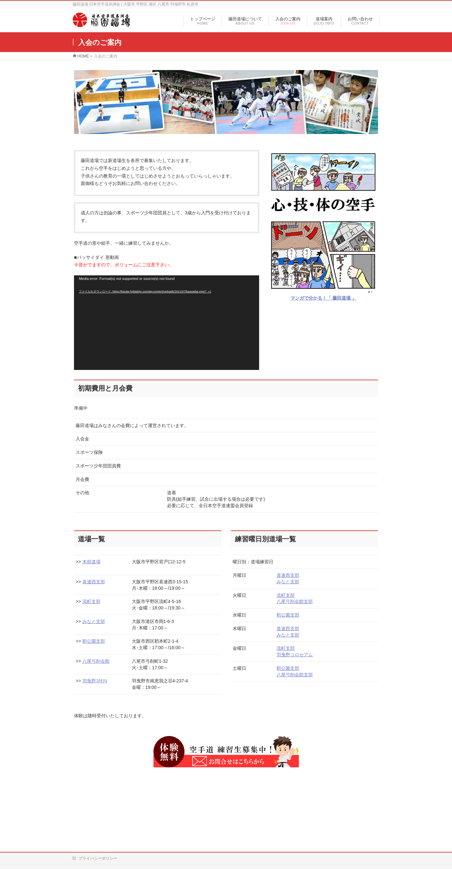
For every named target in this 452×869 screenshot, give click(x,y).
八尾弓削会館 (96, 661)
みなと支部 (93, 621)
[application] (166, 322)
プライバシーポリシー (98, 795)
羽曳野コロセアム (295, 654)
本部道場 (91, 561)
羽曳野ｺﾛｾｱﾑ (94, 680)
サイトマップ (183, 822)
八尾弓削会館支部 (295, 601)
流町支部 (91, 601)
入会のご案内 (236, 813)
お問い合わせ (342, 813)
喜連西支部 (93, 581)
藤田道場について (187, 813)
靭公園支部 (93, 641)
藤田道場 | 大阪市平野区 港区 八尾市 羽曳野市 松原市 (218, 856)
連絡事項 (285, 813)
